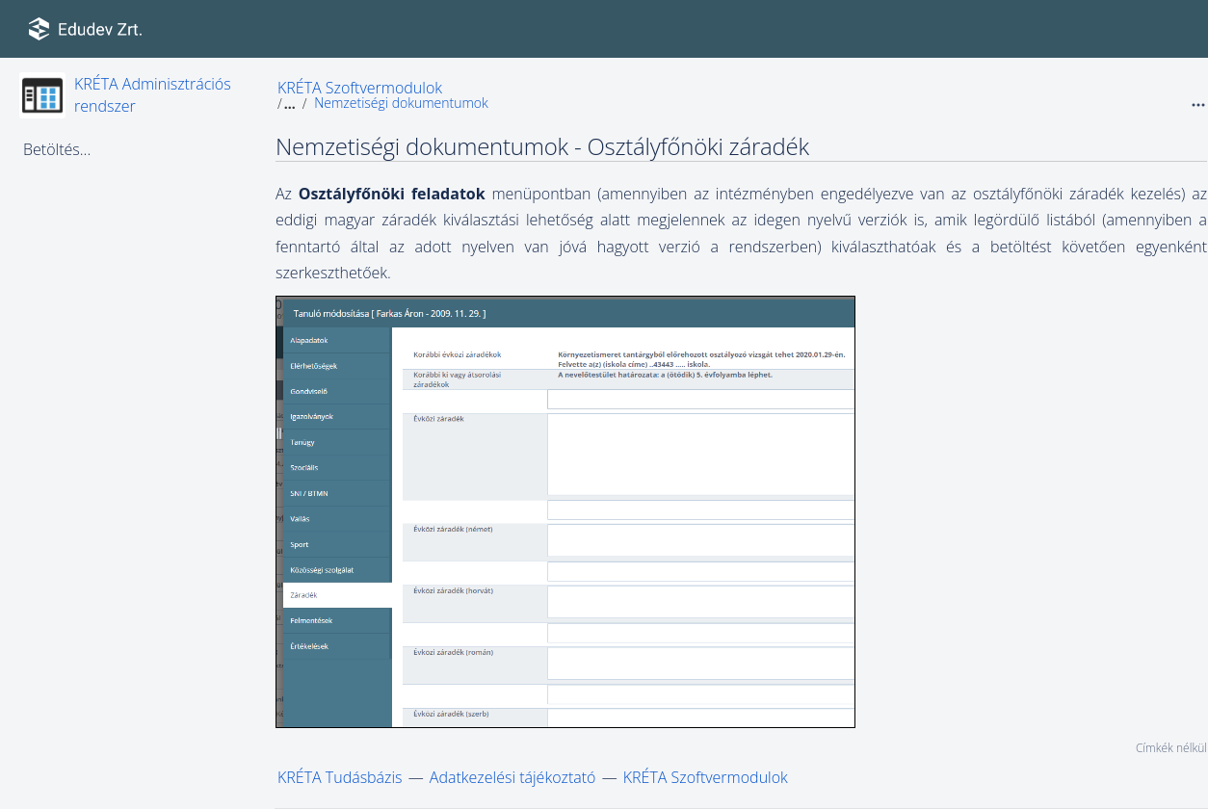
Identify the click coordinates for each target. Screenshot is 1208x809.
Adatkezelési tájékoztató (513, 777)
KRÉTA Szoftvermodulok (359, 87)
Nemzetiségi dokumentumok (401, 102)
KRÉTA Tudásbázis (340, 777)
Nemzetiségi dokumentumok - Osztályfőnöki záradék (542, 146)
